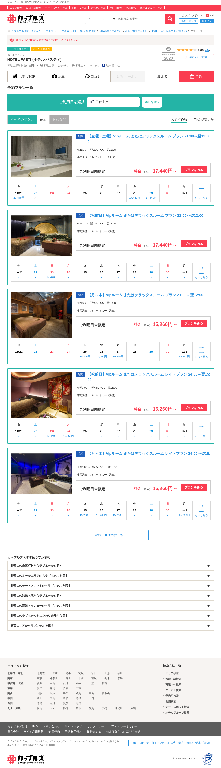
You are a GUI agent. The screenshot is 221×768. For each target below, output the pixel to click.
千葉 (81, 678)
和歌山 (106, 693)
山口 (91, 698)
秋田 (94, 673)
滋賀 (78, 693)
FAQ (35, 726)
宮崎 (104, 708)
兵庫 (52, 693)
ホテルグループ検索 (151, 7)
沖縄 (133, 708)
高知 (78, 703)
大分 (52, 708)
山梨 (91, 683)
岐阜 (65, 688)
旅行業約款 (94, 731)
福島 (120, 673)
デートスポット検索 (56, 7)
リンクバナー (95, 726)
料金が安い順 (204, 119)
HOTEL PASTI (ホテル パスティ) (169, 31)
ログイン (207, 21)
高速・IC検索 (79, 7)
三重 (78, 688)
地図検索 (131, 7)
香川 (52, 703)
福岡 (39, 708)
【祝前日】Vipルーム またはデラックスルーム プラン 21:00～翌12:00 (145, 216)
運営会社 (13, 731)
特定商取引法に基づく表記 (123, 731)
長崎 (65, 708)
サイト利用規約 (34, 731)
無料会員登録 (188, 21)
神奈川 (54, 678)
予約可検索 (116, 7)
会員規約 (54, 731)
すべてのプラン (22, 119)
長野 (104, 683)
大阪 (39, 693)
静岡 (52, 688)
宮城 (81, 673)
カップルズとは (17, 726)
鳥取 (65, 698)
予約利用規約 (73, 731)
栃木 (107, 678)
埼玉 (68, 678)
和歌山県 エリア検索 (84, 31)
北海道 (41, 673)
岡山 (39, 698)
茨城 (94, 678)
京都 (65, 693)
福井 (78, 683)
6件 (207, 50)
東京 (39, 678)
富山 (52, 683)
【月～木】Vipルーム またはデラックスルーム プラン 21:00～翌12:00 (147, 295)
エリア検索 (16, 7)
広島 (52, 698)
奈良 (91, 693)
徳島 (39, 703)
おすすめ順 (179, 119)
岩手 (68, 673)
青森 (55, 673)
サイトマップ (73, 726)
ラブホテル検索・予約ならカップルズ (32, 31)
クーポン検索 (98, 7)
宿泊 (43, 119)
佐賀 (91, 708)
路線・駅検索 (33, 7)
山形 (107, 673)
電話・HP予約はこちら (111, 535)
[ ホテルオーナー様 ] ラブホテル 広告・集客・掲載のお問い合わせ (171, 742)
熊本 (78, 708)
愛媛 (65, 703)
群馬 (120, 678)
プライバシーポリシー (123, 726)
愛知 (39, 688)
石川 (65, 683)
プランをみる (194, 170)
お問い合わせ (51, 726)
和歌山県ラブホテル (110, 31)
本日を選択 (152, 102)
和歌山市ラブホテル (136, 31)
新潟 (39, 683)
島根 (78, 698)
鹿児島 (119, 708)
